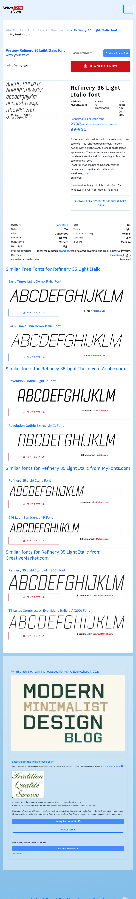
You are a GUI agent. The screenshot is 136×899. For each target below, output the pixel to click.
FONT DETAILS (34, 312)
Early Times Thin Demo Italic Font (34, 326)
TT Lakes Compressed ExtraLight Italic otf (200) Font (49, 610)
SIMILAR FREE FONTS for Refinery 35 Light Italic (100, 203)
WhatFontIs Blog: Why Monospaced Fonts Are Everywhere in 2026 (55, 671)
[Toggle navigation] (128, 9)
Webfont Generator (68, 848)
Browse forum (68, 830)
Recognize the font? (68, 821)
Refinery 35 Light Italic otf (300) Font (36, 570)
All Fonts (34, 30)
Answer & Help (115, 766)
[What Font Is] (13, 9)
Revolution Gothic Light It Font (32, 381)
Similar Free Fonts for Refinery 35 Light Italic (53, 269)
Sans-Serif (62, 225)
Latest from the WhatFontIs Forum (33, 761)
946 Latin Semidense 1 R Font (30, 517)
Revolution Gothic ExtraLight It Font (36, 425)
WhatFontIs (14, 30)
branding (63, 251)
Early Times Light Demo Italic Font (34, 281)
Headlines (116, 255)
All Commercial (57, 30)
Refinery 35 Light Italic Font (29, 480)
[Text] (86, 53)
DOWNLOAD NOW (100, 66)
